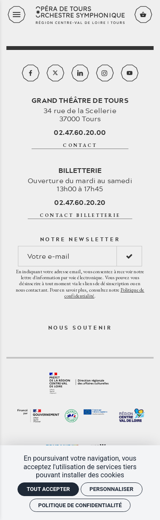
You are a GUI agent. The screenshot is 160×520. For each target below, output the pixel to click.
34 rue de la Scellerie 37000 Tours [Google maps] (80, 109)
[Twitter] (55, 73)
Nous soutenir (80, 327)
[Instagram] (105, 73)
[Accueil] (80, 14)
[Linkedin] (80, 73)
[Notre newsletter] (67, 256)
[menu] (16, 14)
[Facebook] (30, 73)
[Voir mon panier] (143, 14)
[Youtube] (129, 73)
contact (80, 145)
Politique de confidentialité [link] (80, 505)
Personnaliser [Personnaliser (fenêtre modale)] (112, 489)
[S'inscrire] (129, 256)
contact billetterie (80, 215)
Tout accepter (48, 489)
